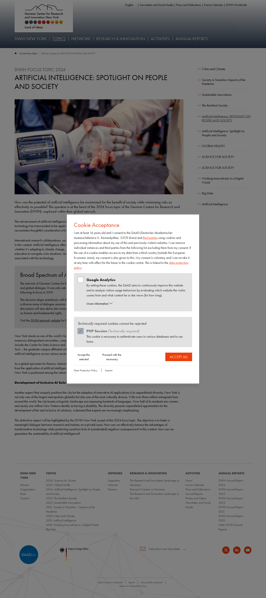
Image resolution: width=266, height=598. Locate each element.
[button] (136, 303)
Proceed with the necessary (111, 357)
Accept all (179, 356)
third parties (150, 238)
